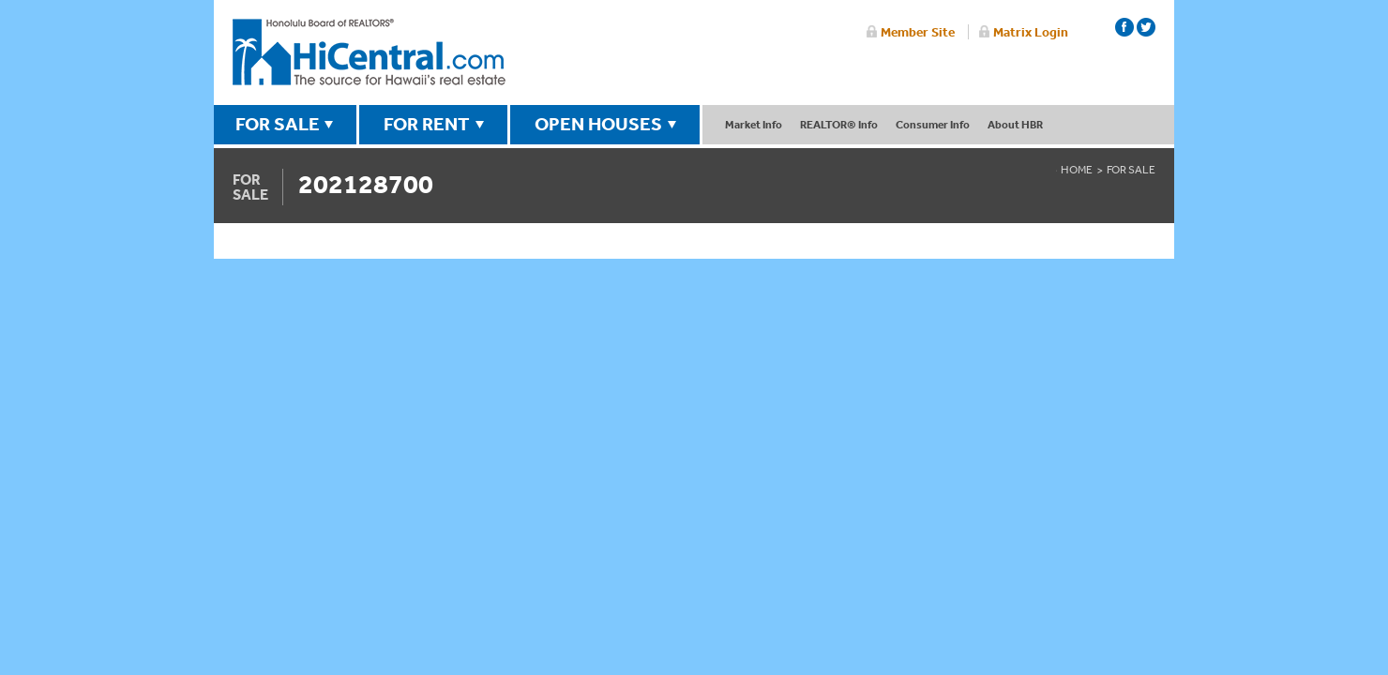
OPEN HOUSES (598, 123)
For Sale (1131, 169)
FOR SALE (277, 123)
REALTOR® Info (839, 124)
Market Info (753, 124)
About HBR (1015, 124)
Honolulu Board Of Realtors (369, 52)
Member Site (918, 31)
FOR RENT (427, 123)
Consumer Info (933, 124)
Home (1077, 169)
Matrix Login (1030, 31)
